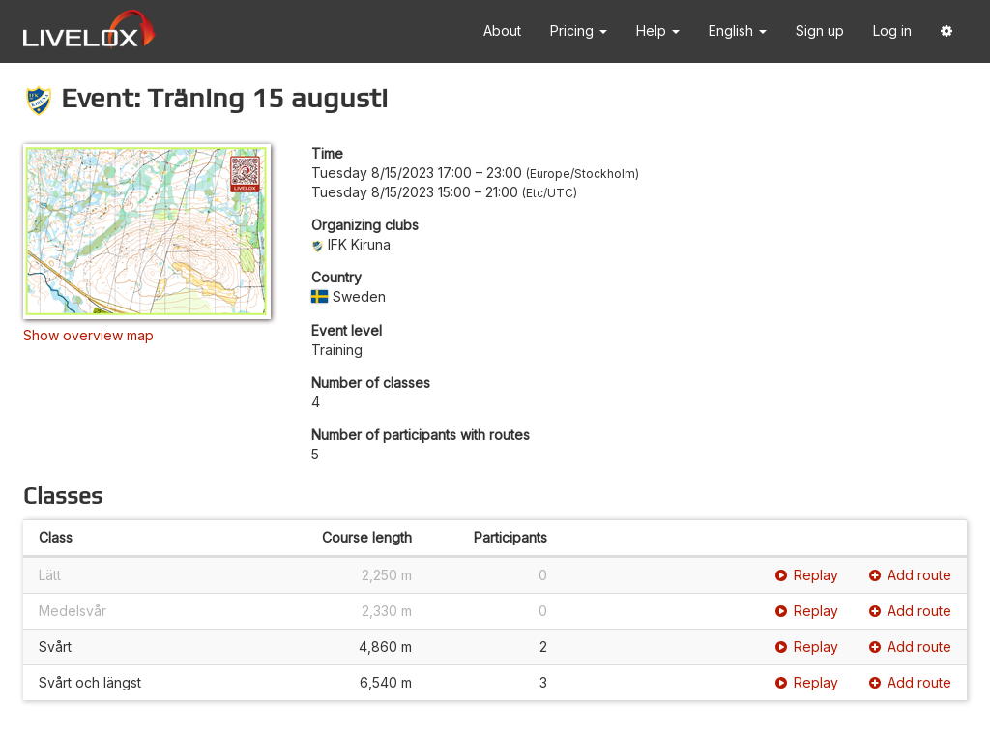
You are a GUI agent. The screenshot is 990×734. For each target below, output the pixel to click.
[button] (946, 31)
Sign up (820, 30)
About (502, 30)
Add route (910, 575)
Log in (892, 30)
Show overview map (88, 335)
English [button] (738, 30)
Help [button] (658, 30)
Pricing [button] (578, 30)
